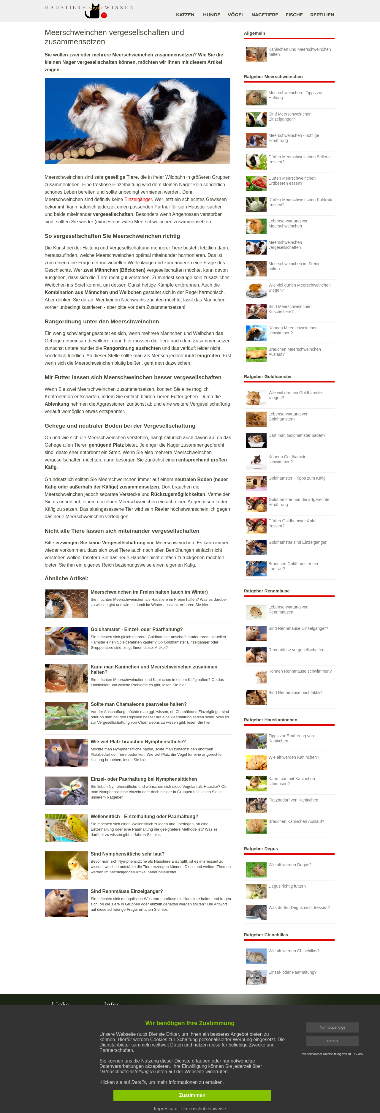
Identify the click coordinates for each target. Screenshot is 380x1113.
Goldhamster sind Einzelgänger (286, 547)
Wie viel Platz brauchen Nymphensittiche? (138, 741)
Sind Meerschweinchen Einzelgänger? (279, 119)
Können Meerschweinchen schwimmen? (282, 333)
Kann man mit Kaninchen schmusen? (280, 783)
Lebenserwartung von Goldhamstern (277, 419)
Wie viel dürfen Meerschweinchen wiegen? (288, 290)
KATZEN (185, 15)
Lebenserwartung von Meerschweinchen (277, 226)
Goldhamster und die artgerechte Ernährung (288, 504)
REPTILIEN (322, 15)
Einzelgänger (138, 199)
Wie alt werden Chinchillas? (283, 956)
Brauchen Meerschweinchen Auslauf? (283, 354)
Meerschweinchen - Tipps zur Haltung (284, 97)
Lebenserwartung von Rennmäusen (277, 612)
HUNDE (211, 15)
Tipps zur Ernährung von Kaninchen (280, 741)
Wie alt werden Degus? (279, 870)
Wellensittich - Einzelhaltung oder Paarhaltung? (144, 816)
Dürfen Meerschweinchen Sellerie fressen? (288, 162)
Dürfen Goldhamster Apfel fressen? (281, 526)
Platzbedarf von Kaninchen (282, 805)
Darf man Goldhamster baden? (286, 440)
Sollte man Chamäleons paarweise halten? (139, 704)
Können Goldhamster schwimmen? (277, 461)
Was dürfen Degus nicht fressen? (288, 912)
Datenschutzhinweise (203, 1108)
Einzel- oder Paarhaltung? (281, 977)
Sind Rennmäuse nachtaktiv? (284, 697)
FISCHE (294, 15)
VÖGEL (236, 15)
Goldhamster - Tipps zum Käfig (286, 483)
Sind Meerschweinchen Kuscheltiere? (279, 311)
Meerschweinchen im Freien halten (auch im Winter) (149, 592)
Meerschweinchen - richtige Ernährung (282, 140)
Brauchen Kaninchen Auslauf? (285, 826)
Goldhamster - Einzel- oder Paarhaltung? (137, 629)
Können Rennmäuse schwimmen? (289, 676)
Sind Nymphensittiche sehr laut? (128, 853)
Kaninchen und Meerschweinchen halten (288, 54)
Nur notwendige (332, 1027)
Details (332, 1041)
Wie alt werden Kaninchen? (282, 762)
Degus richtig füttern (276, 891)
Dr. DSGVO (355, 1054)
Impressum (165, 1108)
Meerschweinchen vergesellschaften (274, 247)
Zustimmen (192, 1095)
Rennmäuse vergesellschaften (285, 655)
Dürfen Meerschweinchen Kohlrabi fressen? (289, 204)
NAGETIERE (264, 15)
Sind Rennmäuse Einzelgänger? (127, 891)
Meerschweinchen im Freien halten (283, 268)
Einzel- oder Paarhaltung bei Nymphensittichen (144, 779)
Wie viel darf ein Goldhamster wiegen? (284, 397)
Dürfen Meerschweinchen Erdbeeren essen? (281, 183)
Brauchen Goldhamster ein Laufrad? (282, 568)
